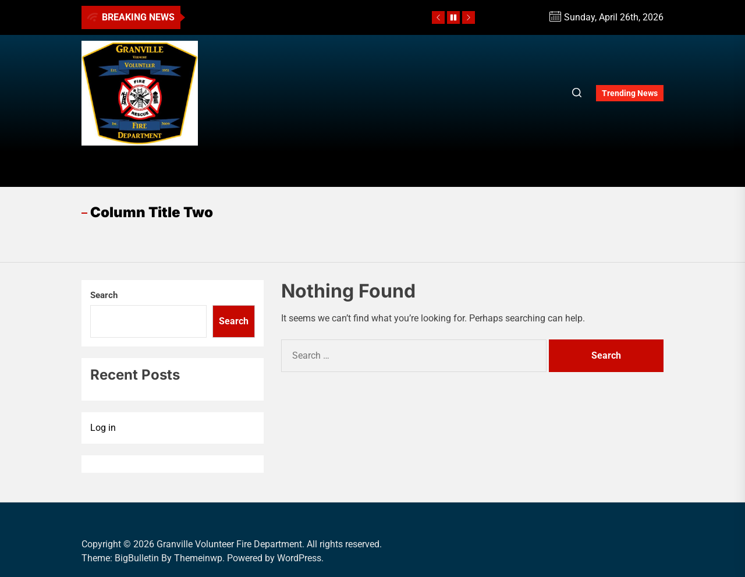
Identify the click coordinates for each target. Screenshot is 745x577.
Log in (103, 427)
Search (104, 295)
